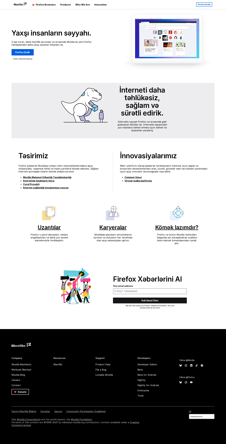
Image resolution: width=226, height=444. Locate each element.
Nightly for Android (148, 385)
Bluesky (180, 365)
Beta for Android (147, 374)
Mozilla (21, 345)
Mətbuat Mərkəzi (21, 369)
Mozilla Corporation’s (29, 419)
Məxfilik (57, 364)
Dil (190, 411)
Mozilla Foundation (81, 419)
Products (65, 4)
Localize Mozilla (104, 374)
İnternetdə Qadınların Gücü (38, 180)
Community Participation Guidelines (86, 411)
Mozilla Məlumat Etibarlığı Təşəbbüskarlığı (47, 177)
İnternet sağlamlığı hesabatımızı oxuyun (46, 187)
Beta (140, 369)
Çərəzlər (45, 411)
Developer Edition (147, 364)
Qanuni (58, 411)
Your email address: (123, 286)
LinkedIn (191, 365)
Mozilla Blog (18, 374)
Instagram (186, 365)
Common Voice (133, 177)
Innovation (100, 4)
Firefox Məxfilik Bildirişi (22, 59)
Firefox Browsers (44, 4)
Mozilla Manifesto (21, 364)
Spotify (202, 365)
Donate (20, 391)
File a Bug (100, 369)
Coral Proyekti (31, 184)
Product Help (102, 364)
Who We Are (82, 4)
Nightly (141, 380)
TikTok (196, 365)
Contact (16, 385)
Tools (141, 395)
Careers (16, 380)
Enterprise (143, 390)
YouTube (191, 382)
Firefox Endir (204, 4)
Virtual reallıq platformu (138, 180)
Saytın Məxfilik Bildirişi (24, 411)
